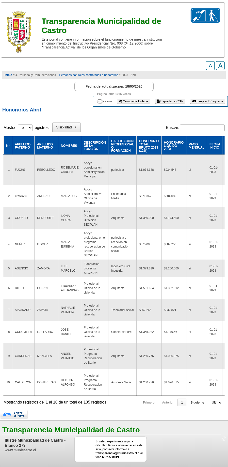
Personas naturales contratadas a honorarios (88, 75)
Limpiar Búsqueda (207, 101)
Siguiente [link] (197, 402)
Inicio (8, 75)
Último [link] (216, 402)
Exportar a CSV (170, 101)
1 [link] (161, 402)
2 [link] (170, 402)
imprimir (107, 101)
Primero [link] (127, 402)
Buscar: (172, 127)
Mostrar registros (26, 127)
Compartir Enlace (133, 101)
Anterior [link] (146, 402)
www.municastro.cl (20, 450)
